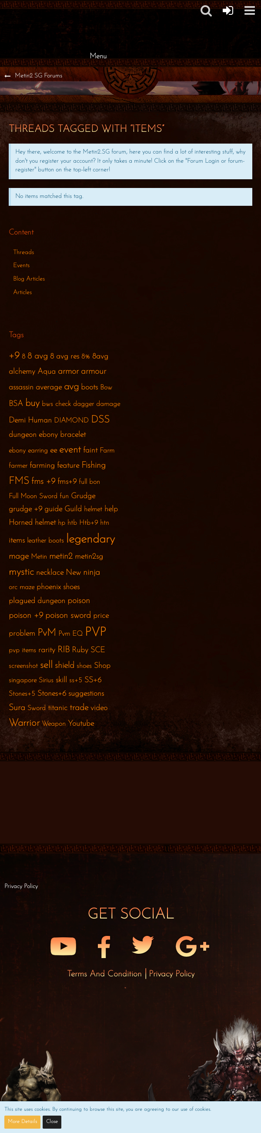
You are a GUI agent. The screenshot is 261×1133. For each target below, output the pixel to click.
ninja (91, 572)
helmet (93, 509)
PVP (95, 633)
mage (19, 556)
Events (21, 265)
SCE (97, 650)
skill (61, 680)
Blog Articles (29, 279)
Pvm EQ (70, 633)
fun (64, 496)
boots (89, 387)
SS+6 (92, 680)
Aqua (46, 372)
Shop (102, 666)
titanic (57, 708)
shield (64, 665)
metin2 (61, 556)
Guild (73, 509)
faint (90, 450)
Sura (17, 708)
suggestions (86, 694)
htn (104, 523)
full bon (89, 482)
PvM (46, 633)
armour (93, 371)
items (17, 540)
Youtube (81, 724)
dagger (83, 404)
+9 (14, 356)
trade (79, 708)
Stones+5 (22, 694)
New (73, 573)
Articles (22, 292)
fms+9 (67, 482)
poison (78, 601)
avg (71, 387)
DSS (100, 420)
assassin (21, 387)
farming (42, 466)
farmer (18, 466)
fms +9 (43, 481)
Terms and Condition (105, 974)
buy (32, 404)
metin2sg (89, 557)
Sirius (46, 680)
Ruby (80, 650)
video (98, 708)
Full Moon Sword (33, 496)
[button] (206, 10)
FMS (19, 481)
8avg (100, 356)
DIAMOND (71, 420)
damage (108, 404)
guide (53, 509)
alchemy (22, 372)
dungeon (23, 435)
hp (61, 523)
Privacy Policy (171, 974)
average (49, 387)
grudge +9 (25, 509)
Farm (107, 450)
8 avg (37, 356)
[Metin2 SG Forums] (97, 8)
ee (53, 450)
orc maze (21, 587)
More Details (22, 1121)
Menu (98, 56)
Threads (23, 252)
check (63, 404)
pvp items (22, 650)
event (70, 450)
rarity (46, 650)
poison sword (68, 615)
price (101, 616)
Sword (36, 708)
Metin (39, 556)
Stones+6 (51, 694)
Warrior (24, 723)
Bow (106, 387)
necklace (50, 573)
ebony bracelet (62, 435)
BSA (16, 404)
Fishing (93, 465)
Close (52, 1121)
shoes (84, 666)
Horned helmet (32, 523)
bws (47, 404)
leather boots (45, 540)
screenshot (23, 666)
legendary (90, 539)
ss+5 (75, 680)
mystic (21, 572)
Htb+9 (88, 523)
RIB (63, 650)
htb (72, 523)
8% (85, 356)
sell (46, 665)
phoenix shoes (58, 587)
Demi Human (30, 420)
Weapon (54, 724)
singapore (23, 680)
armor (68, 371)
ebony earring (28, 450)
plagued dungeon (37, 601)
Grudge (83, 496)
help (111, 509)
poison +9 (26, 615)
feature (68, 466)
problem (22, 634)
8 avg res (64, 356)
